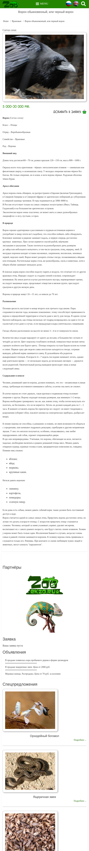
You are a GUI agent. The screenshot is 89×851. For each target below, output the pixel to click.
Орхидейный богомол (44, 736)
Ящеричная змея (44, 797)
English (76, 3)
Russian (68, 3)
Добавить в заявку (67, 111)
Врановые (16, 21)
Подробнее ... (80, 740)
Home (6, 21)
